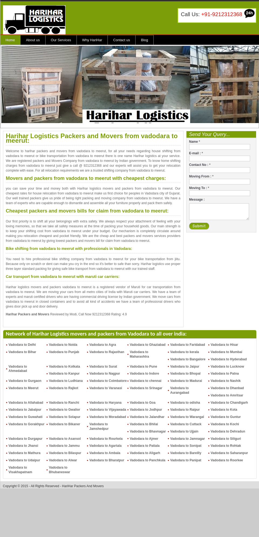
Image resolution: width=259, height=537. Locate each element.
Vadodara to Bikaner (64, 424)
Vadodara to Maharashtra (139, 354)
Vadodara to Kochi (225, 424)
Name (194, 142)
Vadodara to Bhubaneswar (59, 470)
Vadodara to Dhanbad (227, 388)
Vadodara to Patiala (145, 446)
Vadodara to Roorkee (227, 460)
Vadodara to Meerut (24, 388)
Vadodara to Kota (224, 410)
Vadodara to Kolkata (64, 366)
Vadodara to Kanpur (64, 373)
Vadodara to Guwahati (26, 417)
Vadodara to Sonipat (186, 446)
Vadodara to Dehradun (228, 431)
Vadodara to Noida (63, 345)
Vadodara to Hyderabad (229, 359)
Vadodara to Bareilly (185, 453)
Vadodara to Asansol (65, 439)
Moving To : (199, 188)
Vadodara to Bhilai (144, 424)
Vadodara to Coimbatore (108, 381)
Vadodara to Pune (143, 366)
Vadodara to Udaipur (24, 460)
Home (10, 40)
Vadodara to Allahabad (26, 403)
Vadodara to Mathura (25, 453)
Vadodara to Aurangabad (179, 390)
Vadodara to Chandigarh (229, 403)
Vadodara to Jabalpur (25, 410)
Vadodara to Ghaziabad (148, 345)
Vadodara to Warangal (187, 417)
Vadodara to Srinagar (146, 388)
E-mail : (196, 153)
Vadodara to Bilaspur (65, 453)
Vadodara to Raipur (185, 410)
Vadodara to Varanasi (105, 388)
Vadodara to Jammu (64, 446)
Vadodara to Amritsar (227, 395)
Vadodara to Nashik (226, 381)
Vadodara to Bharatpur (106, 460)
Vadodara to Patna (225, 373)
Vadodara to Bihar (22, 352)
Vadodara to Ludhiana (66, 381)
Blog (144, 40)
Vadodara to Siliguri (226, 439)
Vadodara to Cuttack (186, 424)
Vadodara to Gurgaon (25, 381)
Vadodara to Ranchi (64, 403)
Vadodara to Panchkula (147, 460)
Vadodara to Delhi (22, 345)
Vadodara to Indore (144, 373)
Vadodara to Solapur (65, 417)
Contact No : (199, 165)
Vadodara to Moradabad (107, 417)
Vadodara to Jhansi (23, 446)
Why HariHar (92, 40)
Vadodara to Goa (143, 403)
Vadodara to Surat (103, 366)
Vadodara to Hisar (224, 345)
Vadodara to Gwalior (64, 410)
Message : (197, 199)
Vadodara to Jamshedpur (99, 426)
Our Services (61, 40)
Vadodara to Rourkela (106, 439)
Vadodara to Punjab (64, 352)
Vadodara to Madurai (186, 381)
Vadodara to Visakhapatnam (20, 470)
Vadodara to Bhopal (185, 373)
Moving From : (201, 176)
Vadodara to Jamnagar (187, 439)
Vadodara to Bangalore (188, 359)
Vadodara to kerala (184, 352)
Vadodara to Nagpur (104, 373)
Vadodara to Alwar (63, 460)
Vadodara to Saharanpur (229, 453)
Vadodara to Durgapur (26, 439)
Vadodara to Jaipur (184, 366)
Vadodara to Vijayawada (107, 410)
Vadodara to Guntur (226, 417)
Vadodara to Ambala (104, 453)
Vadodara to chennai (145, 381)
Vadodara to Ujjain (184, 431)
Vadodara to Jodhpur (146, 410)
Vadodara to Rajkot (63, 388)
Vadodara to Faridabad (187, 345)
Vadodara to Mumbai (226, 352)
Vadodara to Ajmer (144, 439)
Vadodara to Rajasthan (106, 352)
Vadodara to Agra (102, 345)
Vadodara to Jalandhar (147, 417)
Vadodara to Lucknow (227, 366)
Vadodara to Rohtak (226, 446)
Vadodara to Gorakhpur (26, 424)
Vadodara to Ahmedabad (18, 369)
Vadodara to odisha (185, 403)
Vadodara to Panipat (185, 460)
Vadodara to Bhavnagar (148, 431)
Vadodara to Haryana (105, 403)
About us (33, 40)
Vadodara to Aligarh (145, 453)
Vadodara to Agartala (105, 446)
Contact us (121, 40)
